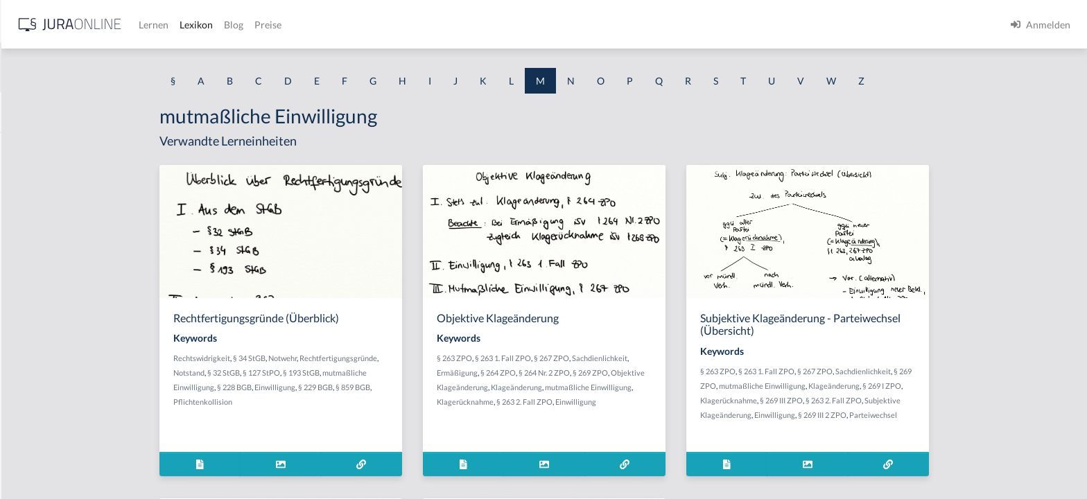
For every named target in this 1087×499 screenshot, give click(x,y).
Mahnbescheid (42, 178)
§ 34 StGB (359, 357)
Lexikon (416, 24)
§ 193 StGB (411, 372)
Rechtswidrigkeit (312, 357)
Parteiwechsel (983, 414)
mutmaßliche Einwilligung (698, 387)
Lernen (374, 24)
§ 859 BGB (463, 387)
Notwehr (393, 357)
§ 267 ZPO (661, 357)
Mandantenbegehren (56, 303)
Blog (454, 24)
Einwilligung (385, 387)
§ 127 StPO (371, 372)
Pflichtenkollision (313, 401)
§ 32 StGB (334, 372)
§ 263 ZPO (564, 357)
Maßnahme (35, 272)
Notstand (299, 372)
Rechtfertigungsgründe (448, 357)
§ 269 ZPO (700, 372)
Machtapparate (44, 147)
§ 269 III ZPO (891, 400)
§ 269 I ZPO (992, 385)
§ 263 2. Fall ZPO (635, 401)
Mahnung (31, 210)
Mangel (27, 334)
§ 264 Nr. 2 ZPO (654, 372)
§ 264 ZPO (608, 372)
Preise (488, 24)
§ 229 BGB (425, 387)
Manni (25, 397)
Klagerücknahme (575, 401)
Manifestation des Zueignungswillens (91, 365)
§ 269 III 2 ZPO (932, 414)
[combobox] (111, 67)
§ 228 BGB (344, 387)
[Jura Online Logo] (290, 24)
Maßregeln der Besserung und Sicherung (98, 428)
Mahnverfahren (44, 241)
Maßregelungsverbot (56, 459)
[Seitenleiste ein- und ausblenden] (200, 21)
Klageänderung (626, 387)
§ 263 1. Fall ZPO (613, 357)
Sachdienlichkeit (710, 357)
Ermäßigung (567, 372)
